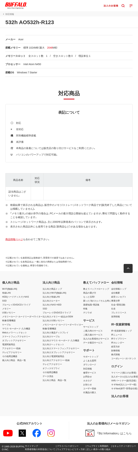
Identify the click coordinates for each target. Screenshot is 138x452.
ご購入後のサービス (93, 334)
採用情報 (115, 316)
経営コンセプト (118, 296)
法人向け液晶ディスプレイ (55, 332)
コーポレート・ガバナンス (123, 358)
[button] (128, 268)
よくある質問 (89, 360)
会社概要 (115, 292)
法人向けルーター (51, 300)
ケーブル (6, 324)
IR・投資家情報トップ (121, 330)
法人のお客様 (119, 396)
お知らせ (87, 384)
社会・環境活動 (118, 304)
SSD (4, 300)
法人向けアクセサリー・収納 (56, 360)
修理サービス (89, 372)
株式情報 (115, 354)
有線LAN (6, 292)
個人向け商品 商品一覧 (14, 360)
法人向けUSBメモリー (53, 320)
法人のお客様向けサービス (96, 338)
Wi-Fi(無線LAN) (9, 288)
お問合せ (87, 376)
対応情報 (87, 368)
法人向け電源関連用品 (53, 356)
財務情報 (115, 350)
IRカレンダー (117, 342)
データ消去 (48, 376)
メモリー (6, 308)
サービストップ (90, 326)
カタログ (87, 380)
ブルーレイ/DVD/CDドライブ (16, 304)
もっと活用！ (89, 296)
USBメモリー (8, 312)
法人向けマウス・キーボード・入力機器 (61, 340)
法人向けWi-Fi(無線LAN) (54, 292)
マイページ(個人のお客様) (123, 372)
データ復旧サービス (93, 342)
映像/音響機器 (9, 320)
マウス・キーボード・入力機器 (16, 328)
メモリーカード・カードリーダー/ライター (22, 316)
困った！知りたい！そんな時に (97, 300)
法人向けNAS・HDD (52, 304)
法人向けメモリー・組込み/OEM (58, 316)
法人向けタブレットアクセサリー (59, 352)
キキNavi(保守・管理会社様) (124, 388)
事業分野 (115, 300)
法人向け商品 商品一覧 (54, 380)
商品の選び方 (89, 292)
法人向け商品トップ (52, 288)
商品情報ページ (14, 239)
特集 (85, 308)
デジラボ (87, 312)
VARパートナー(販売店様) (123, 380)
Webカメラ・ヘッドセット (14, 332)
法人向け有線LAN (51, 296)
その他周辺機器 (9, 356)
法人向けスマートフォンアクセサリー (61, 348)
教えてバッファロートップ (96, 288)
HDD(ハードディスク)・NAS (15, 296)
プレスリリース (118, 312)
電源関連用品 (8, 344)
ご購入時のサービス (93, 330)
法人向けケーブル (51, 336)
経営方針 (115, 346)
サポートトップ (90, 356)
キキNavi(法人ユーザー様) (123, 384)
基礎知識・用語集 (91, 304)
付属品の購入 (89, 392)
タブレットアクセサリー (14, 340)
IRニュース (116, 334)
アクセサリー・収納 (11, 348)
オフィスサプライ (51, 368)
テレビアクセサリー (12, 352)
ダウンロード (89, 364)
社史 (113, 308)
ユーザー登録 (89, 388)
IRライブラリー (118, 338)
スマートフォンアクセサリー (16, 336)
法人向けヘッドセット (53, 344)
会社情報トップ (118, 288)
